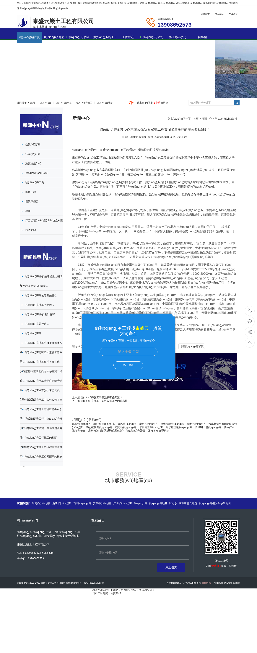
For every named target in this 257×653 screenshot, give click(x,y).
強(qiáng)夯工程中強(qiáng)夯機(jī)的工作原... (41, 423)
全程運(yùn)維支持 (196, 583)
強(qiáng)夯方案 (94, 169)
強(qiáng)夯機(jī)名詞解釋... (41, 314)
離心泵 (173, 503)
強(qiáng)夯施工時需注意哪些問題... (41, 385)
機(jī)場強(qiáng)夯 (104, 423)
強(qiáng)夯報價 (135, 430)
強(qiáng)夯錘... (34, 333)
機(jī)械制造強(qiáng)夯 (99, 427)
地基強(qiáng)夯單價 (192, 346)
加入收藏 (219, 14)
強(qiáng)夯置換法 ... (37, 323)
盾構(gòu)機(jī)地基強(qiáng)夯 (106, 430)
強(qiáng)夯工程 (118, 149)
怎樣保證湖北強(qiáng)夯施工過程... (41, 376)
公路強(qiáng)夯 (127, 423)
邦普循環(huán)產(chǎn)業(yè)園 (44, 220)
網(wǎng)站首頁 (29, 37)
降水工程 (30, 191)
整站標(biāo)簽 (174, 583)
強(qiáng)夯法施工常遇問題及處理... (41, 433)
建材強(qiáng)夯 (196, 423)
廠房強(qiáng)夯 (148, 423)
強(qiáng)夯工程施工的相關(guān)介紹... (38, 442)
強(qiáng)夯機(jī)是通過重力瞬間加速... (41, 281)
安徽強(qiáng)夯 (102, 503)
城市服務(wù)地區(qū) (128, 480)
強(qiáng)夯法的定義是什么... (42, 295)
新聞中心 (131, 37)
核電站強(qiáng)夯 (125, 427)
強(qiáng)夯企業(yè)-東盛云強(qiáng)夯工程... (40, 395)
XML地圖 (218, 583)
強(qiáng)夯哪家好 (158, 430)
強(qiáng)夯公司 (153, 37)
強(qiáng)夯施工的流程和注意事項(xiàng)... (41, 452)
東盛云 (103, 149)
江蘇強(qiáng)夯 (82, 503)
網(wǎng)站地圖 (232, 583)
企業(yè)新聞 (32, 144)
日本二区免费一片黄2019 (106, 593)
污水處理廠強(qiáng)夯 (179, 427)
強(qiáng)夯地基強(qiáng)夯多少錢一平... (41, 347)
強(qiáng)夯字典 (34, 182)
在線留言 (233, 14)
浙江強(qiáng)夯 (61, 503)
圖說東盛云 (31, 201)
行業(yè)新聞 (32, 154)
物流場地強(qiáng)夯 (172, 423)
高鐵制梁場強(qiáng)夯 (208, 427)
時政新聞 (30, 229)
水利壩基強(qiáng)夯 (151, 427)
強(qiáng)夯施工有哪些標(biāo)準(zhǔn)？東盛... (40, 414)
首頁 (196, 118)
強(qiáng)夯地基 (55, 37)
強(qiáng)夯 (45, 103)
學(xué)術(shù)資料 (226, 118)
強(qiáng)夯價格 (79, 37)
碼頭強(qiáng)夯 (81, 423)
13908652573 (250, 310)
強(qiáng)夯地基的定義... (39, 304)
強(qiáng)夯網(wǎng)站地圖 (215, 503)
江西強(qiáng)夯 (122, 503)
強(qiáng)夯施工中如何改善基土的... (41, 404)
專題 (28, 210)
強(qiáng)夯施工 (104, 37)
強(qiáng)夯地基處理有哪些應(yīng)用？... (40, 366)
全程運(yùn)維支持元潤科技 (61, 536)
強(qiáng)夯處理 (159, 194)
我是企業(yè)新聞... (36, 285)
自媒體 (202, 37)
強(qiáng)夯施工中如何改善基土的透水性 (104, 400)
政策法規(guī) (33, 163)
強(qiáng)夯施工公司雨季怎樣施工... (41, 461)
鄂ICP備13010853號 (94, 583)
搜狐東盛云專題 (188, 503)
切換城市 (205, 14)
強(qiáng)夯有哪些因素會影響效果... (41, 357)
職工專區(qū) (179, 37)
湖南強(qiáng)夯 (41, 503)
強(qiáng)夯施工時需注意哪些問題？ (102, 397)
